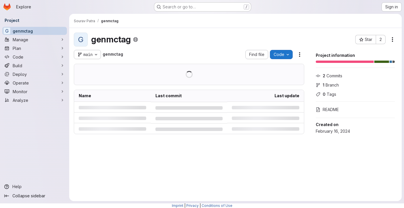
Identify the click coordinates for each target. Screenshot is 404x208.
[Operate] (34, 83)
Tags (326, 94)
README (327, 109)
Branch (327, 85)
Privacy (192, 205)
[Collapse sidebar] (34, 196)
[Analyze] (34, 100)
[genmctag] (34, 31)
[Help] (34, 187)
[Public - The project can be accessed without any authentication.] (135, 39)
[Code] (34, 57)
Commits (329, 75)
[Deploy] (34, 74)
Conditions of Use (217, 205)
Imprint (177, 205)
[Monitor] (34, 91)
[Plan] (34, 48)
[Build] (34, 65)
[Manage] (34, 39)
